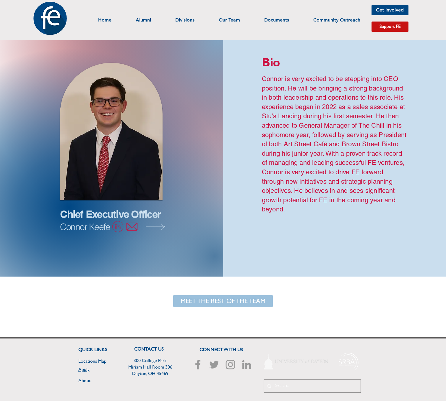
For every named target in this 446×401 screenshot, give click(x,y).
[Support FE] (390, 27)
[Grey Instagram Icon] (230, 364)
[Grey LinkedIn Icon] (246, 364)
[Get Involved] (390, 10)
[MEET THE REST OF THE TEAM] (223, 301)
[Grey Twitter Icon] (214, 364)
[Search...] (311, 386)
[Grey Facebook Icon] (198, 364)
